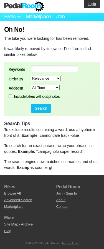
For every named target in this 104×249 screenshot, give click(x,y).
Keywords (17, 69)
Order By (16, 79)
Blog (7, 231)
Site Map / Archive (18, 224)
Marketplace (38, 16)
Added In (16, 88)
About (60, 200)
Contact (62, 207)
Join (60, 16)
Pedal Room (24, 6)
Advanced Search (18, 200)
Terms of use (70, 243)
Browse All (12, 193)
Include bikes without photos (37, 96)
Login (92, 4)
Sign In (71, 193)
